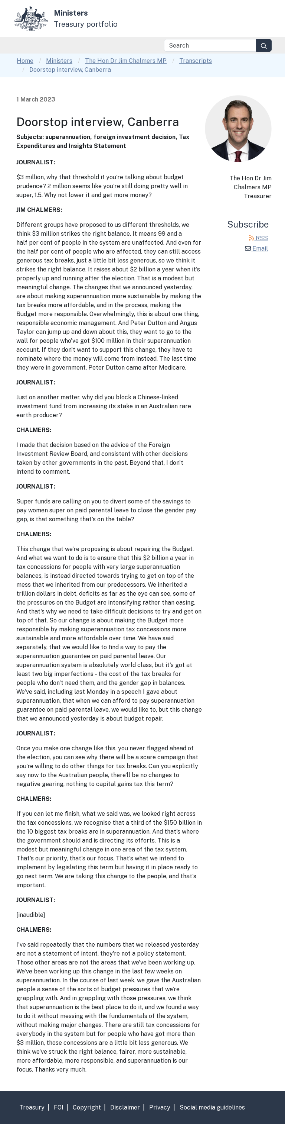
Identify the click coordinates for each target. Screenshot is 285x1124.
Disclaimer (125, 1107)
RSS (258, 238)
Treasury (32, 1107)
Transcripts (195, 60)
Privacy (159, 1107)
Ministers (59, 60)
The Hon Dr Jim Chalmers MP (126, 60)
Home (25, 60)
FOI (58, 1107)
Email (256, 248)
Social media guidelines (212, 1107)
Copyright (87, 1107)
